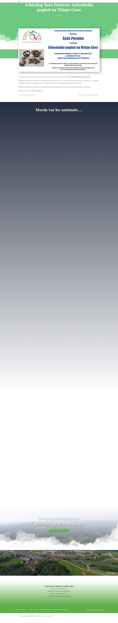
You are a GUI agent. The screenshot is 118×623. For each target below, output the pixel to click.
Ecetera (31, 617)
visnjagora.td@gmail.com (61, 594)
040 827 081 (54, 591)
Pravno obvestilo (49, 617)
